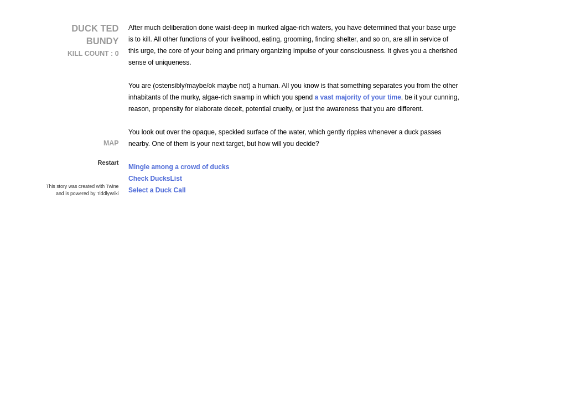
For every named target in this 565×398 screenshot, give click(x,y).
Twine (112, 186)
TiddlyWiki (108, 193)
